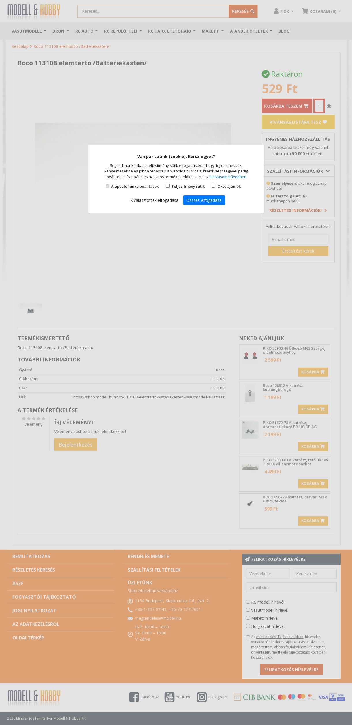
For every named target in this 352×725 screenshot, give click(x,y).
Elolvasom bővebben (228, 176)
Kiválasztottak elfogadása (154, 200)
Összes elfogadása (204, 200)
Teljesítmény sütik (188, 186)
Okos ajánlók (229, 186)
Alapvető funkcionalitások (135, 186)
